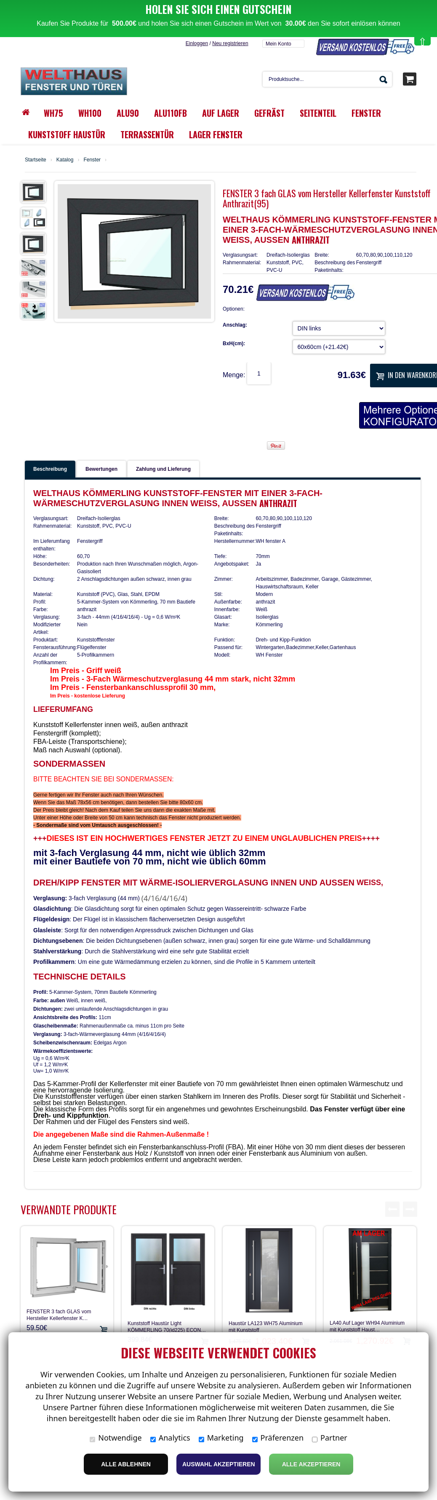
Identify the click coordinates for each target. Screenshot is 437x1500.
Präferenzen (278, 1438)
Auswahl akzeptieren (218, 1464)
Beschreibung (50, 432)
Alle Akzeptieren (311, 1464)
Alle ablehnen (126, 1464)
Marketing (221, 1438)
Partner (329, 1438)
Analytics (170, 1438)
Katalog (65, 123)
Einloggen (197, 6)
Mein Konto (278, 7)
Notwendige (115, 1438)
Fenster (92, 123)
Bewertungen (101, 432)
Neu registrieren (230, 6)
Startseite (35, 123)
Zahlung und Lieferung (163, 432)
